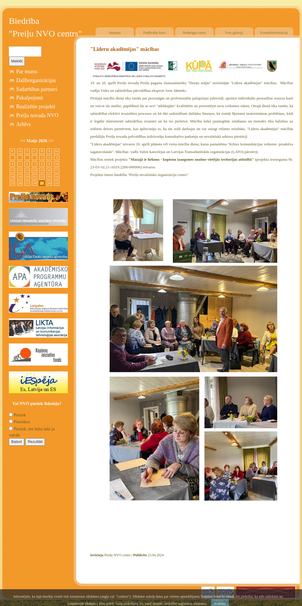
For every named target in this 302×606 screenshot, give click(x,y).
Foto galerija (234, 33)
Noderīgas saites (194, 33)
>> (50, 140)
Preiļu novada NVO (37, 115)
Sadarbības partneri (36, 89)
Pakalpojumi (29, 98)
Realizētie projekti (35, 106)
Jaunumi (115, 33)
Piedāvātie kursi (154, 33)
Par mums (27, 71)
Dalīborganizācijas (36, 80)
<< (23, 140)
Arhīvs (23, 124)
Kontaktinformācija (274, 33)
